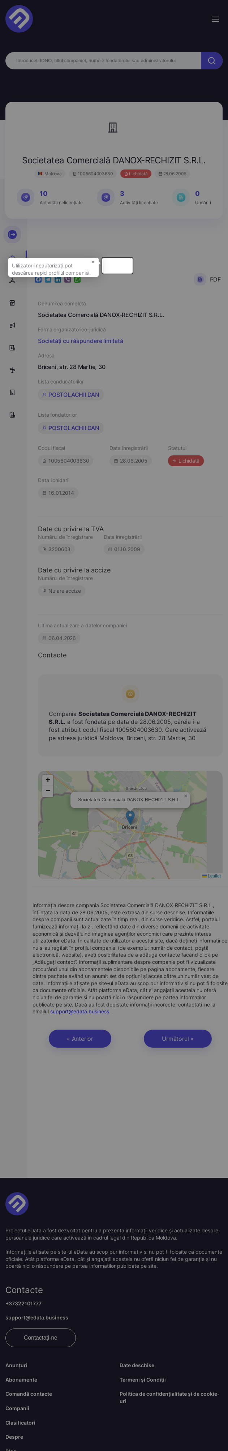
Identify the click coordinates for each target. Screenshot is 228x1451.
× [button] (183, 275)
